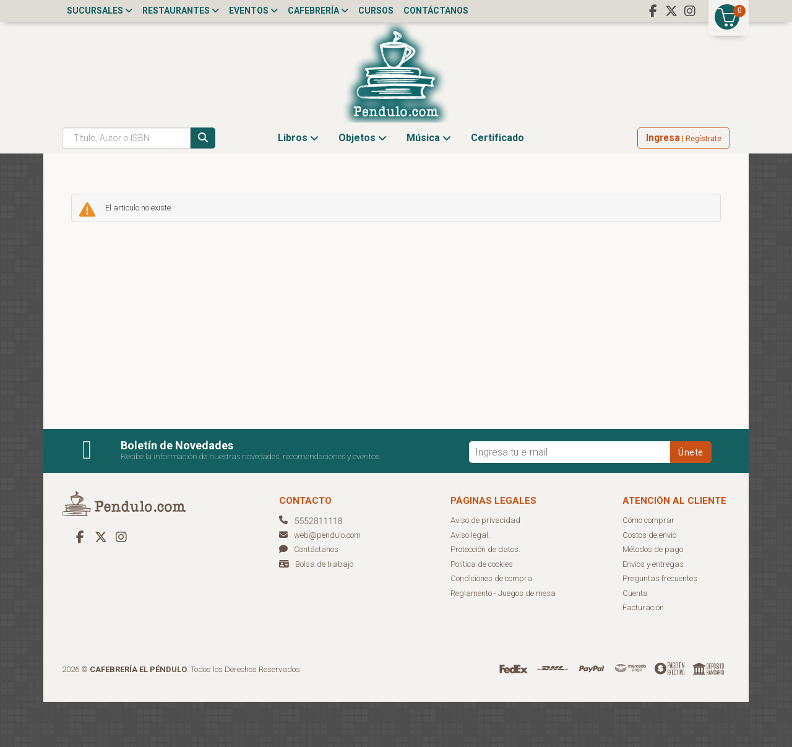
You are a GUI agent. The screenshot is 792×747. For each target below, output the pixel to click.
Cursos (376, 10)
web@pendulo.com (320, 580)
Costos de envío (649, 580)
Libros (298, 183)
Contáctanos (435, 10)
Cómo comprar (648, 566)
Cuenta (635, 638)
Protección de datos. (485, 595)
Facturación (643, 653)
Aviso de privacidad (485, 566)
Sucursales (99, 10)
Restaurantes (180, 10)
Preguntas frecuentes (659, 624)
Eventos (253, 10)
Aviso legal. (470, 580)
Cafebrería (318, 10)
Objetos (362, 183)
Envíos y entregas (653, 609)
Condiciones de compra (491, 624)
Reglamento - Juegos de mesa (503, 638)
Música (429, 183)
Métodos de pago (652, 595)
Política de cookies (481, 609)
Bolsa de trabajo (324, 609)
